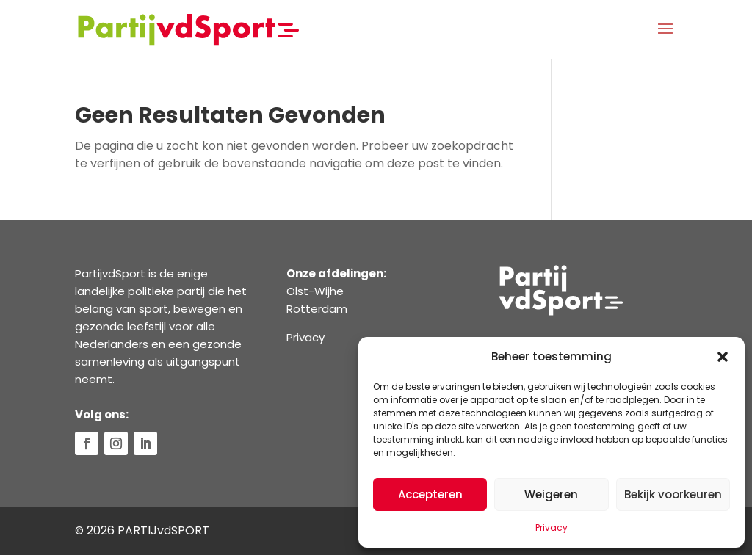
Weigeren (551, 494)
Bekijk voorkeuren (673, 494)
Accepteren (430, 494)
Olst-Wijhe (315, 291)
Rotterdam (316, 308)
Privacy (551, 527)
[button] (722, 356)
